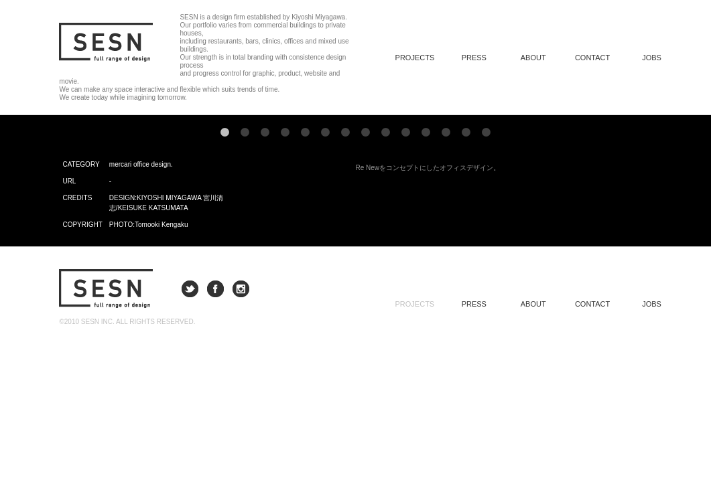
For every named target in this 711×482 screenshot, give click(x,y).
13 (466, 132)
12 (446, 132)
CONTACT (592, 58)
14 (486, 132)
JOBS (651, 58)
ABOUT (533, 58)
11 (426, 132)
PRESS (474, 58)
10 (406, 132)
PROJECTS (415, 304)
